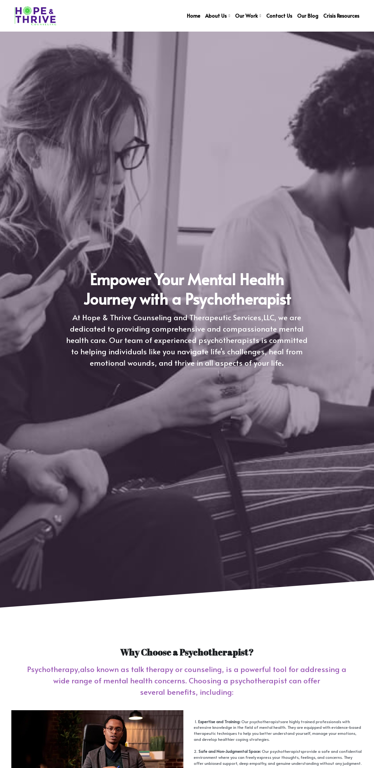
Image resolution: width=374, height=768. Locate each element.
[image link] (35, 15)
